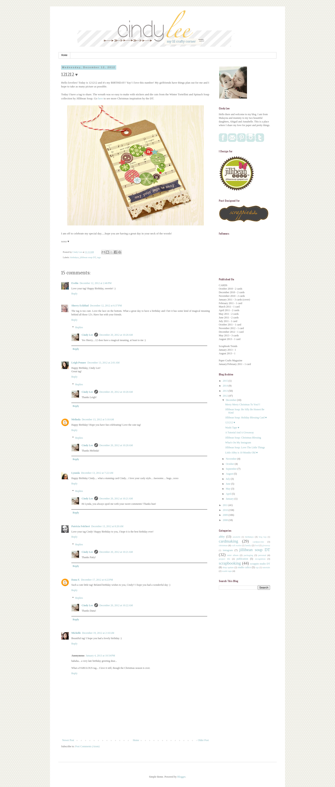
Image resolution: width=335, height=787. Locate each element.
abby (222, 536)
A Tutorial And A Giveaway (239, 432)
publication (242, 558)
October (230, 463)
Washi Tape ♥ (232, 427)
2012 (226, 395)
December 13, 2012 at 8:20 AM (107, 526)
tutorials (266, 567)
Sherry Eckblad (80, 305)
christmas (223, 545)
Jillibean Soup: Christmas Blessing (243, 437)
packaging (248, 555)
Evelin (74, 283)
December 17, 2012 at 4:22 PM (97, 579)
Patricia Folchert (80, 526)
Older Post (203, 740)
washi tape (227, 571)
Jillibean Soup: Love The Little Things (245, 447)
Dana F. (75, 579)
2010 (226, 510)
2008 (226, 520)
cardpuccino (258, 541)
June (228, 483)
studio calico (244, 567)
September (231, 468)
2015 (226, 380)
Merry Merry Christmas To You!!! (242, 404)
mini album (233, 555)
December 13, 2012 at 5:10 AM (98, 419)
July (228, 478)
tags (99, 257)
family (248, 545)
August (230, 473)
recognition (260, 559)
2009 (226, 514)
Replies (79, 327)
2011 (226, 505)
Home (64, 55)
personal (262, 555)
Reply (74, 293)
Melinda (76, 419)
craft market (237, 545)
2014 (226, 385)
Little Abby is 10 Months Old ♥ (241, 452)
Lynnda (75, 472)
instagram (228, 550)
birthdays (74, 257)
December (231, 400)
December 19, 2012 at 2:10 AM (98, 632)
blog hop (263, 537)
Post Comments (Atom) (87, 746)
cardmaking (228, 541)
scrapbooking (230, 563)
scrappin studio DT (260, 563)
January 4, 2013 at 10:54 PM (100, 655)
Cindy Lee (87, 334)
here (101, 98)
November (231, 458)
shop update (228, 567)
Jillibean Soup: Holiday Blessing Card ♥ (246, 417)
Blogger (181, 776)
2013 (226, 390)
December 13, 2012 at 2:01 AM (103, 362)
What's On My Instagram (238, 442)
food (257, 545)
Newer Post (68, 740)
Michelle (76, 632)
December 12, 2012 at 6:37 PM (106, 305)
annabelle (237, 537)
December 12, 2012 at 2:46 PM (96, 283)
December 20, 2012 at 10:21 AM (116, 498)
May (228, 488)
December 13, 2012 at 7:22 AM (97, 472)
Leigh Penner (78, 362)
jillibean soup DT (88, 257)
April (229, 493)
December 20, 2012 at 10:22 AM (116, 605)
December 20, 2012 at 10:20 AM (116, 334)
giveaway (266, 545)
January (230, 498)
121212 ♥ (230, 422)
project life (224, 559)
